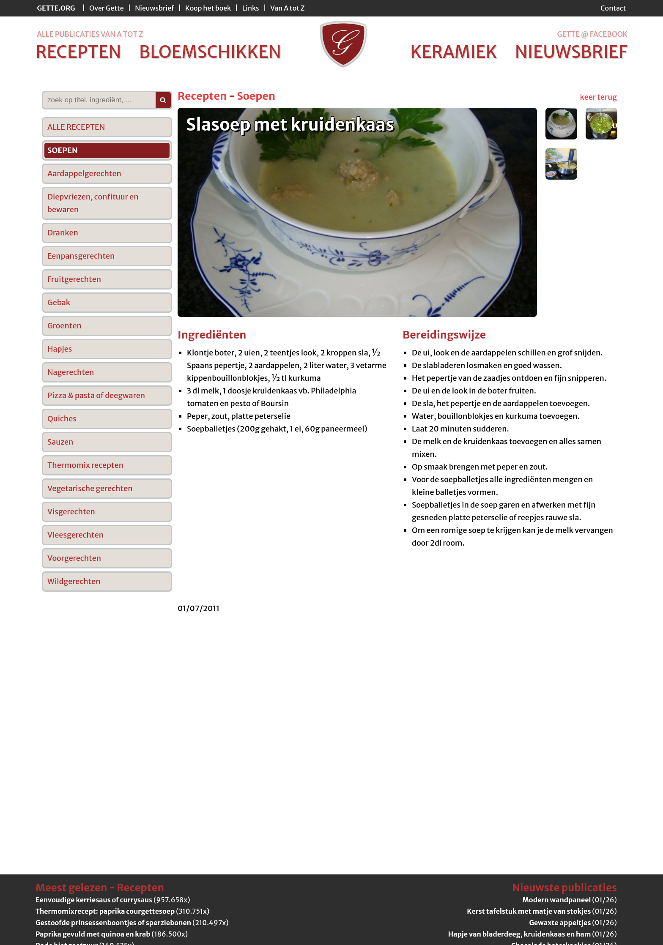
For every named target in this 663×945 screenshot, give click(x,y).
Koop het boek (208, 8)
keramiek (453, 52)
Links (250, 8)
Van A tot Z (287, 8)
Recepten (202, 96)
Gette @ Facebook (592, 34)
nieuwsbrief (571, 52)
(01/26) (570, 900)
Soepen (256, 96)
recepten (78, 52)
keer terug (598, 97)
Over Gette (106, 8)
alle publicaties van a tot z (90, 34)
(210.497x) (132, 922)
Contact (613, 8)
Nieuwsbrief (154, 8)
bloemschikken (210, 52)
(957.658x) (113, 900)
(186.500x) (112, 934)
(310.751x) (122, 911)
